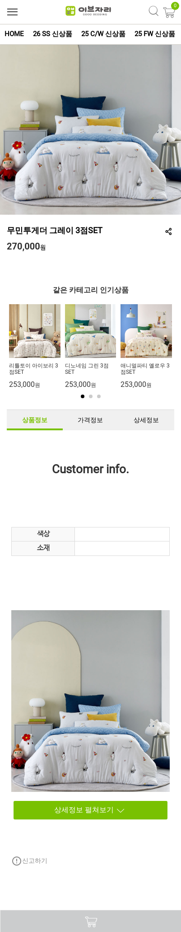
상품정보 (34, 420)
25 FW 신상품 (155, 34)
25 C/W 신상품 (103, 34)
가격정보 (90, 420)
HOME (14, 34)
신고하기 (29, 861)
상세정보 (146, 420)
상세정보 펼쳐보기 (70, 810)
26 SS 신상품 (52, 34)
